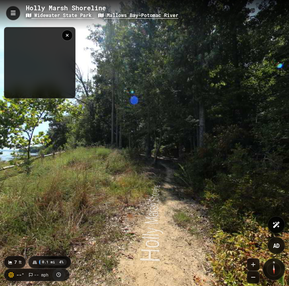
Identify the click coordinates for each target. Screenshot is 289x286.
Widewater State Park (60, 15)
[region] (39, 62)
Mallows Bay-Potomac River (138, 15)
